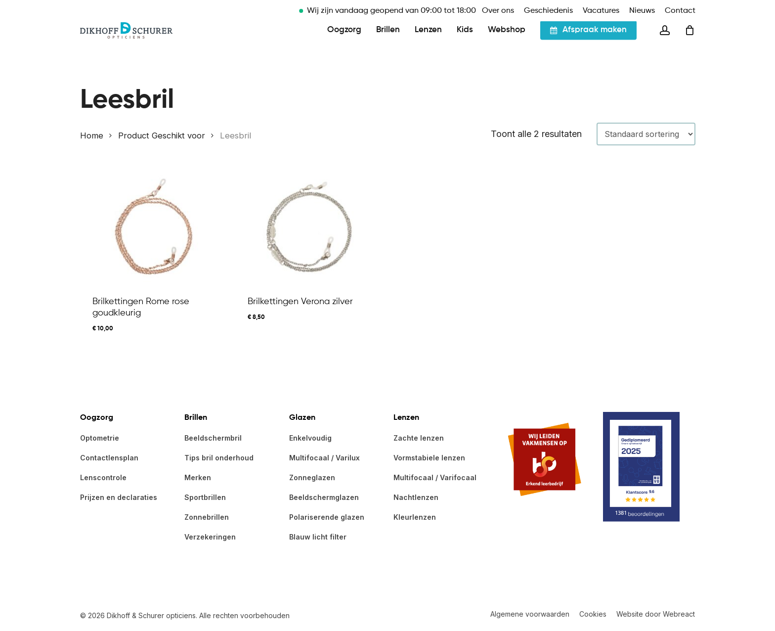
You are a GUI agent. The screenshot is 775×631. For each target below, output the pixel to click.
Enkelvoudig (310, 438)
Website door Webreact (655, 614)
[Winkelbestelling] (646, 134)
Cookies (592, 614)
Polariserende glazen (326, 517)
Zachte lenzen (418, 438)
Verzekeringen (210, 537)
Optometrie (99, 438)
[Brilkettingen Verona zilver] (309, 227)
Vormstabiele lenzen (429, 457)
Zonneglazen (312, 477)
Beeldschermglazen (324, 497)
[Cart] (690, 43)
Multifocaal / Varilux (324, 457)
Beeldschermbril (213, 438)
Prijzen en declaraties (118, 497)
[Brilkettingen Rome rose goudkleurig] (154, 227)
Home (91, 135)
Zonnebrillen (206, 517)
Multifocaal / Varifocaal (434, 477)
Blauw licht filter (317, 537)
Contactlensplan (109, 457)
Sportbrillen (205, 497)
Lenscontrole (103, 477)
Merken (197, 477)
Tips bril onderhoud (219, 457)
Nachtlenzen (415, 497)
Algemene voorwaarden (529, 614)
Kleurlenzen (414, 517)
